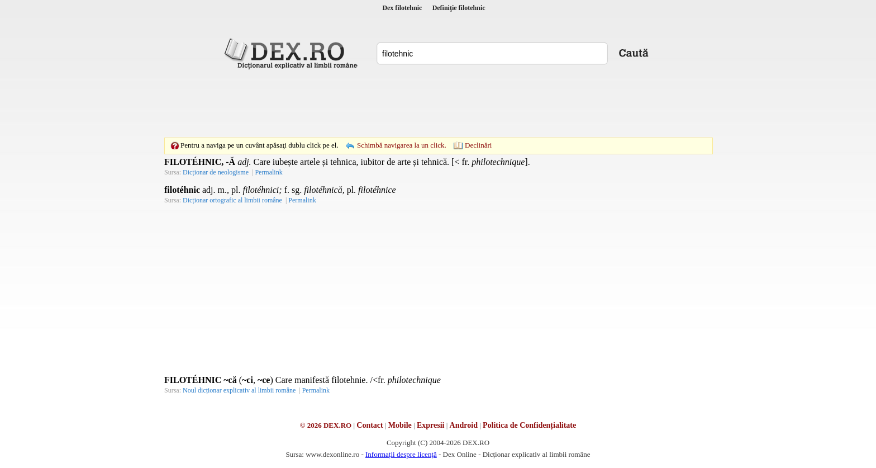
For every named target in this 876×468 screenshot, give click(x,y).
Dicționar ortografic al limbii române (232, 200)
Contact (369, 425)
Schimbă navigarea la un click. (401, 145)
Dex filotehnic (402, 8)
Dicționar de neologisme (216, 172)
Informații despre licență (401, 454)
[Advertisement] (438, 103)
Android (464, 425)
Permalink (268, 172)
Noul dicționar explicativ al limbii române (239, 390)
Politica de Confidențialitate (529, 425)
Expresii (431, 425)
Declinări (478, 145)
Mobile (400, 425)
